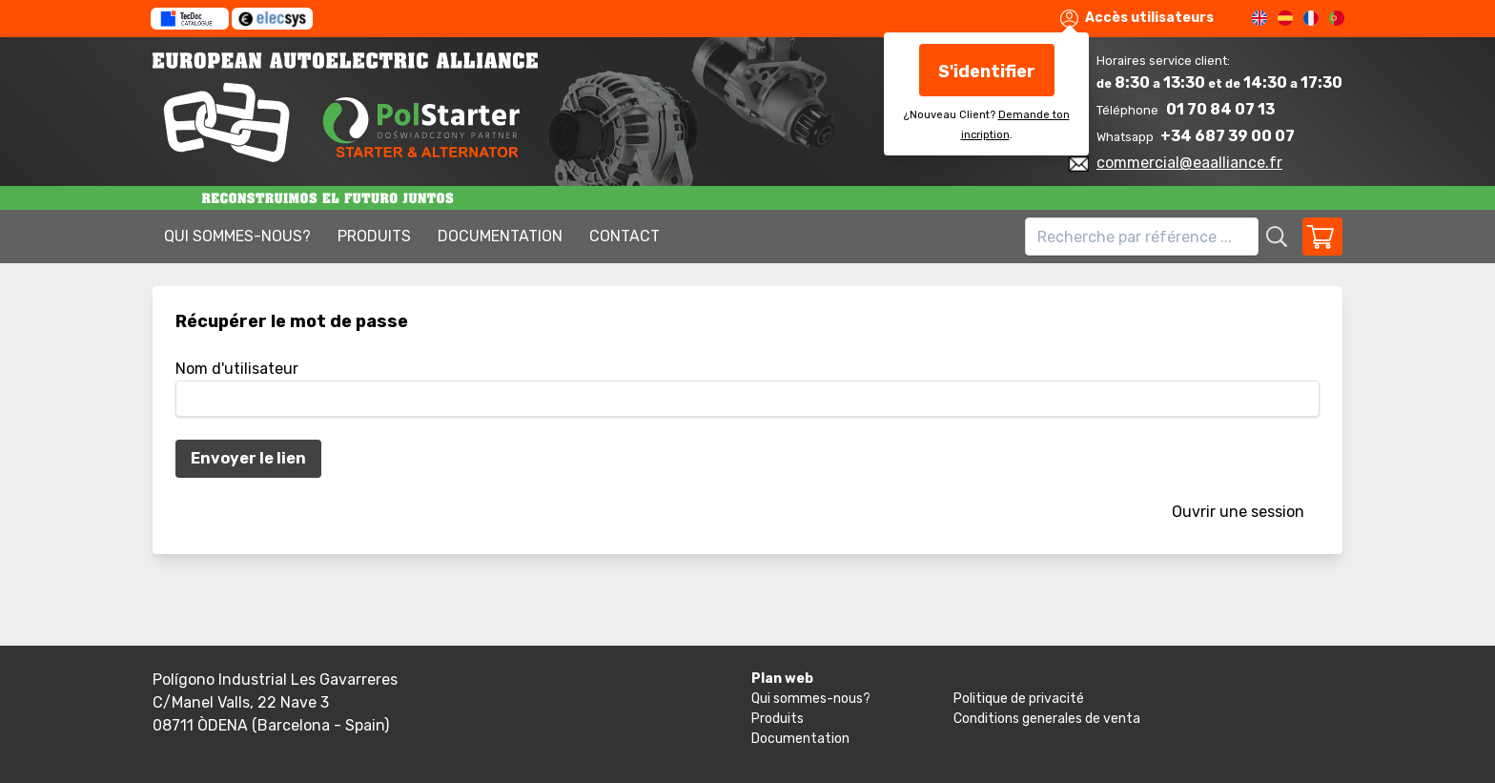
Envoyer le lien (248, 458)
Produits (374, 236)
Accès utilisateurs (1137, 19)
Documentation (500, 236)
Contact (624, 236)
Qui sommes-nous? (237, 236)
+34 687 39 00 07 (1227, 136)
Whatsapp (1126, 137)
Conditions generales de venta (1046, 719)
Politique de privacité (1018, 698)
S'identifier (986, 71)
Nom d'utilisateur (236, 369)
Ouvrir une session (1238, 512)
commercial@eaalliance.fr (1189, 163)
